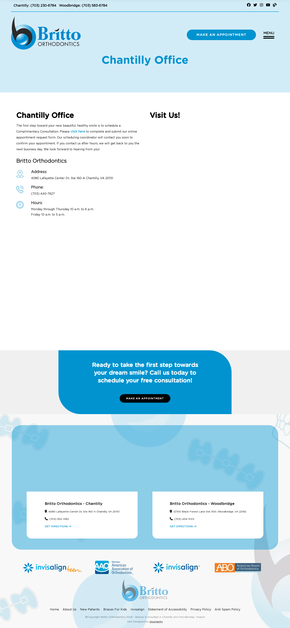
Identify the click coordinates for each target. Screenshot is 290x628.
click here (77, 131)
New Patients (90, 609)
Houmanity (156, 622)
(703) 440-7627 (43, 193)
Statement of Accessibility (167, 609)
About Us (69, 609)
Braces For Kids (115, 609)
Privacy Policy (200, 609)
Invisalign (137, 609)
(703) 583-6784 (94, 5)
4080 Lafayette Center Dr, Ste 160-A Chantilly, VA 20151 (72, 178)
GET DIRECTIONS (58, 526)
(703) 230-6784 (43, 5)
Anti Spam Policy (227, 609)
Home (54, 609)
